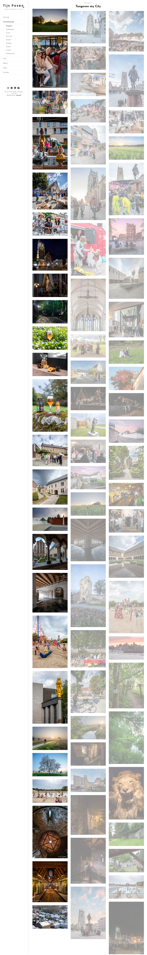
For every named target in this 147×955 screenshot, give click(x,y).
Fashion (9, 43)
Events (8, 40)
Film (4, 59)
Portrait (9, 36)
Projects (9, 26)
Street (8, 47)
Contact (6, 72)
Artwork (6, 17)
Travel (8, 50)
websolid (18, 95)
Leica (8, 33)
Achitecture (10, 53)
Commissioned (8, 22)
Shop (5, 68)
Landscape (10, 29)
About (5, 63)
